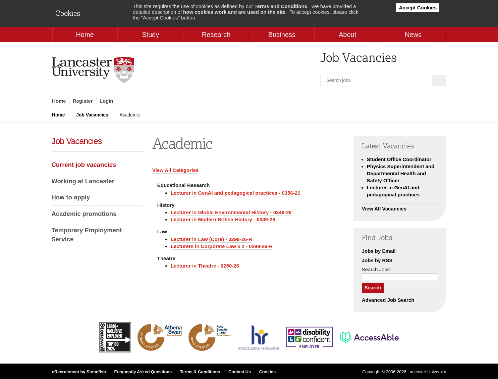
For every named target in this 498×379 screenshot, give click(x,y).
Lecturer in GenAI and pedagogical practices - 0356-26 (235, 193)
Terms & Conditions (200, 372)
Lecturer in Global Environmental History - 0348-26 (231, 212)
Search (373, 287)
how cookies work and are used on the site (234, 12)
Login (106, 101)
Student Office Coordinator (399, 159)
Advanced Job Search (388, 300)
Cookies (267, 372)
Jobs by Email (379, 251)
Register (83, 101)
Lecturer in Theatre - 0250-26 (205, 266)
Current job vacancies (84, 164)
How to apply (71, 197)
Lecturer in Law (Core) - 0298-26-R (211, 239)
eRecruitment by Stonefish (79, 372)
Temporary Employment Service (87, 235)
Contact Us (239, 372)
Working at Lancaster (83, 181)
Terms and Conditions (281, 6)
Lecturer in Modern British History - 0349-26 (223, 219)
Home (59, 101)
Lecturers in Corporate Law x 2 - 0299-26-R (222, 246)
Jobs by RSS (377, 260)
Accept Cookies (418, 7)
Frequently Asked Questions (143, 372)
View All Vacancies (384, 208)
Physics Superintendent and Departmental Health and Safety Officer (401, 173)
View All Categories (175, 170)
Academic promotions (84, 213)
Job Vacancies (92, 114)
